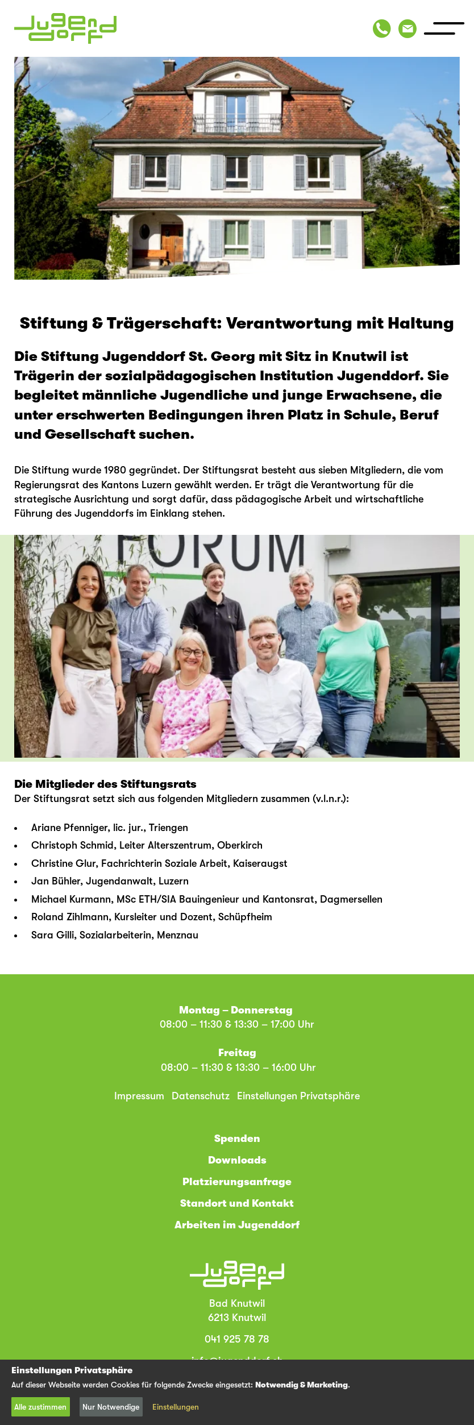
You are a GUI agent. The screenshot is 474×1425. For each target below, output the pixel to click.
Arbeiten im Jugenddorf (237, 1225)
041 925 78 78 (237, 1339)
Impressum (139, 1096)
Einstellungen (175, 1406)
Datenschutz (201, 1096)
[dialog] (237, 1392)
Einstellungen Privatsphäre (298, 1096)
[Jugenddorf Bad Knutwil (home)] (65, 28)
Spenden (237, 1138)
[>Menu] (444, 28)
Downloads (237, 1160)
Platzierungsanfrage (237, 1181)
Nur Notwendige (110, 1406)
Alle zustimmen (40, 1406)
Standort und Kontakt (237, 1203)
